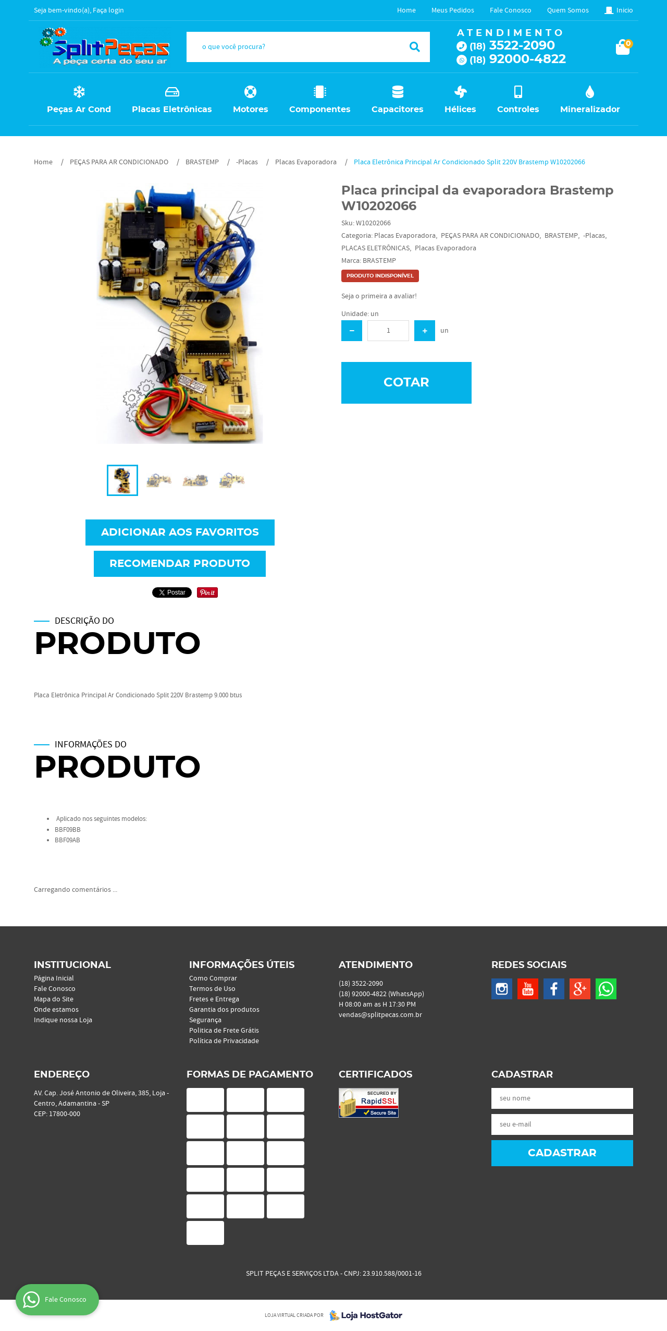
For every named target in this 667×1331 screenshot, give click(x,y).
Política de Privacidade (224, 1041)
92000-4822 (518, 59)
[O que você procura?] (415, 47)
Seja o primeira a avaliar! (379, 296)
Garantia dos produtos (224, 1009)
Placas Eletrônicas (172, 109)
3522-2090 (512, 46)
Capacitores (398, 109)
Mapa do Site (53, 999)
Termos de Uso (212, 989)
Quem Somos (568, 10)
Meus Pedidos (452, 10)
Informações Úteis (241, 965)
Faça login (108, 10)
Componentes (320, 109)
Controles (518, 109)
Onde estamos (56, 1009)
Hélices (460, 109)
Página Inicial (54, 978)
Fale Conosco (511, 10)
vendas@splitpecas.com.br (380, 1015)
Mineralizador (590, 109)
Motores (250, 109)
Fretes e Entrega (214, 999)
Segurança (205, 1020)
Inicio (624, 10)
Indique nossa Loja (63, 1020)
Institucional (72, 965)
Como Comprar (213, 978)
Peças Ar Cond (79, 109)
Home (406, 10)
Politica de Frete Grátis (224, 1030)
